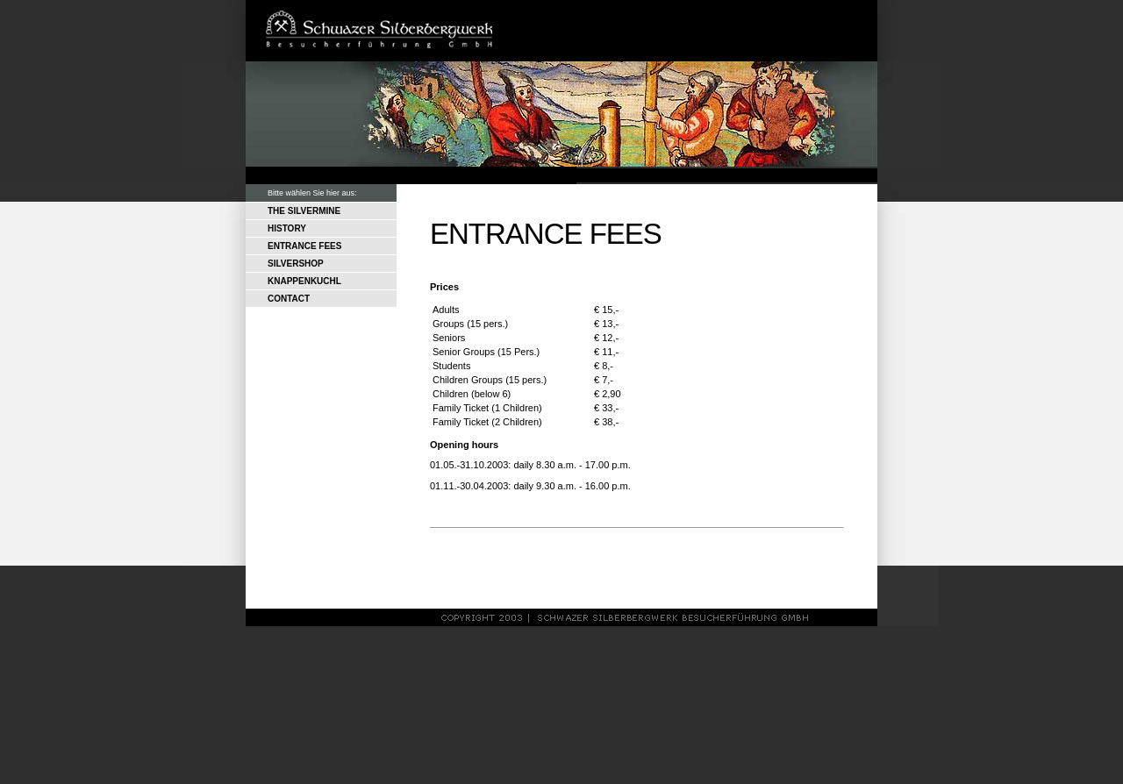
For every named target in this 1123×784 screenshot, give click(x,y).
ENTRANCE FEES (304, 246)
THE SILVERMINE (304, 211)
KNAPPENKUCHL (304, 281)
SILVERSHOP (296, 263)
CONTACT (289, 298)
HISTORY (287, 228)
